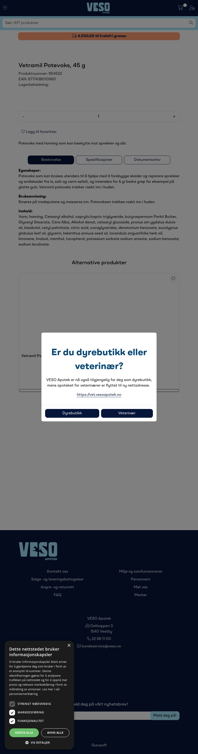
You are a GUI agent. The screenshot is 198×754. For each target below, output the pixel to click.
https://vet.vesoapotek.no (99, 395)
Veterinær (127, 413)
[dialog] (39, 695)
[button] (39, 742)
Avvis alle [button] (55, 733)
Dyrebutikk (72, 413)
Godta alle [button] (24, 733)
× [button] (69, 645)
